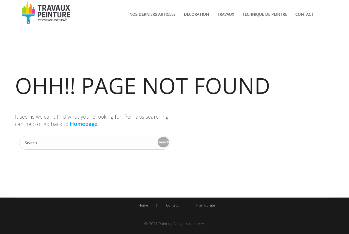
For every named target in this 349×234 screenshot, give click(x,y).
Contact (304, 14)
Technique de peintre (264, 14)
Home (143, 205)
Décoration (196, 14)
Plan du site (205, 205)
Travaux (225, 14)
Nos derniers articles (152, 14)
